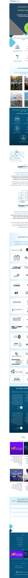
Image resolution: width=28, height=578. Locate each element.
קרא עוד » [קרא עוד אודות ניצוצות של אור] (11, 490)
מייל (26, 512)
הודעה (26, 516)
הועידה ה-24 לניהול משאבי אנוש (7, 456)
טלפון (26, 508)
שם (26, 504)
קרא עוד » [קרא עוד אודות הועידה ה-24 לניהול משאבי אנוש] (11, 465)
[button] (27, 1)
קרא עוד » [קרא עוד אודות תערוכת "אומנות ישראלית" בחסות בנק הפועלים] (25, 491)
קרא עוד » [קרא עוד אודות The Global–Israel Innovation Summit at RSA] (25, 466)
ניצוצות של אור (10, 483)
